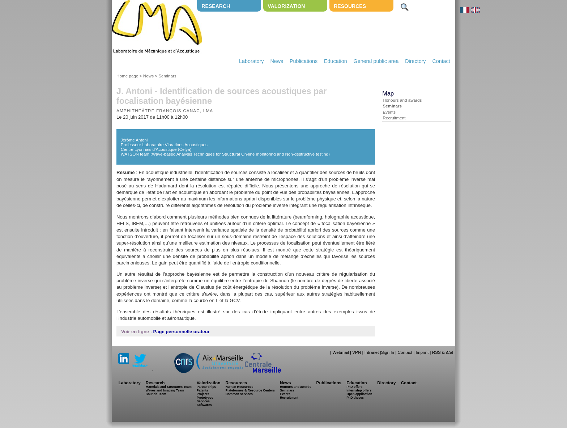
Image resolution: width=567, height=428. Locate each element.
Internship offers (358, 390)
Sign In (387, 352)
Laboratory (251, 61)
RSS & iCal (442, 352)
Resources (350, 6)
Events (389, 112)
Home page (127, 75)
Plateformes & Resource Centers (249, 390)
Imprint (422, 352)
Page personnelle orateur (181, 331)
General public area (376, 61)
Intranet (371, 352)
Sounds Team (156, 394)
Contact (441, 61)
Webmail (340, 352)
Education (335, 61)
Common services (239, 394)
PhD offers (354, 387)
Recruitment (394, 117)
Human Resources (239, 387)
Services (203, 401)
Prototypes (205, 397)
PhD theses (355, 397)
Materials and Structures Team (169, 387)
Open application (359, 394)
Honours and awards (402, 100)
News (276, 61)
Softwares (204, 405)
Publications (303, 61)
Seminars (167, 75)
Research (215, 6)
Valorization (286, 6)
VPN (356, 352)
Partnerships (206, 387)
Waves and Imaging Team (165, 390)
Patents (202, 390)
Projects (203, 394)
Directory (415, 61)
